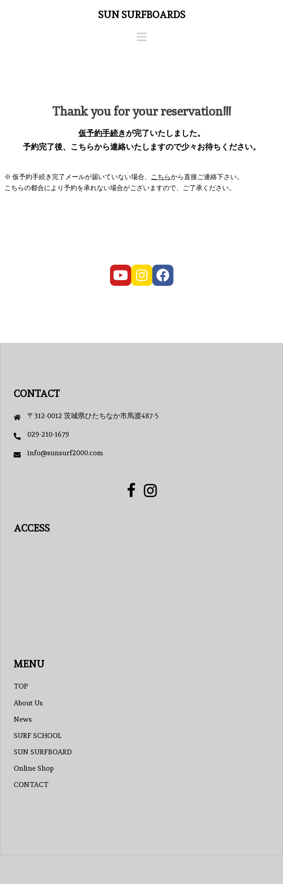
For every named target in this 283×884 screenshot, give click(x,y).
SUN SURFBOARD (43, 752)
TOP (21, 686)
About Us (28, 703)
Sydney (151, 869)
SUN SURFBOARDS (141, 14)
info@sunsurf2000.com (65, 453)
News (23, 719)
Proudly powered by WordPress (58, 869)
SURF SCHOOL (37, 735)
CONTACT (31, 784)
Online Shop (34, 768)
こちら (161, 177)
